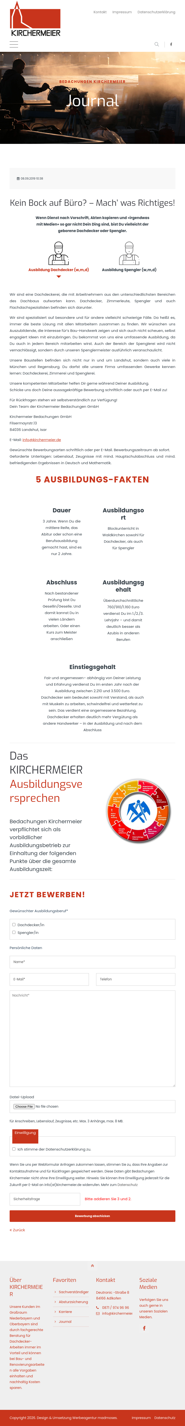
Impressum (122, 12)
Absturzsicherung (73, 1301)
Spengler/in (28, 932)
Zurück (19, 1229)
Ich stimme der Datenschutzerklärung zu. (54, 1149)
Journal (65, 1321)
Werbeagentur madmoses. (94, 1417)
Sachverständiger (74, 1292)
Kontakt (100, 12)
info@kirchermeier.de (42, 439)
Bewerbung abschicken (92, 1216)
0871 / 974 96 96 (115, 1307)
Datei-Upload (22, 1096)
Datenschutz (128, 1185)
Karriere (65, 1311)
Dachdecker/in (31, 924)
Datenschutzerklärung (156, 12)
